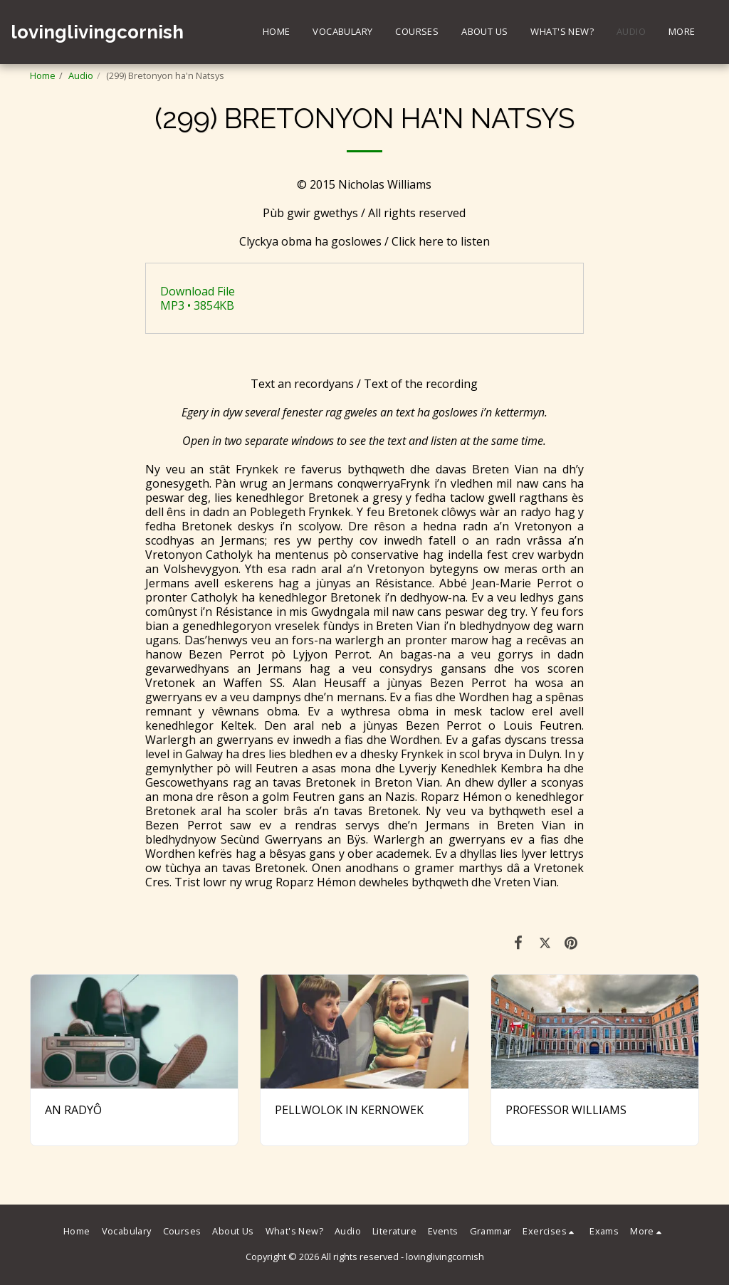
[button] (550, 1232)
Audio (80, 75)
